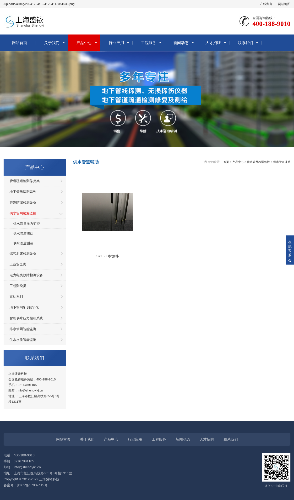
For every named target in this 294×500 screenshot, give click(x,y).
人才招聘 (213, 43)
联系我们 (245, 43)
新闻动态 (181, 43)
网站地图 (284, 4)
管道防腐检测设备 (23, 202)
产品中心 (84, 43)
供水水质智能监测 (23, 340)
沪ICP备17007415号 (32, 485)
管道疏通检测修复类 (25, 181)
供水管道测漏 (23, 243)
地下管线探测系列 (23, 192)
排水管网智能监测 (23, 329)
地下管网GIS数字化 (24, 307)
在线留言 (266, 4)
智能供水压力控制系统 (26, 318)
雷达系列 (16, 297)
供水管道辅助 (23, 233)
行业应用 (116, 43)
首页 (226, 162)
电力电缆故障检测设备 (26, 275)
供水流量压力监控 (26, 223)
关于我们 (52, 43)
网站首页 (19, 43)
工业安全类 (18, 264)
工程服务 (148, 43)
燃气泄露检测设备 (23, 253)
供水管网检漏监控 (23, 213)
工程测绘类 (18, 286)
